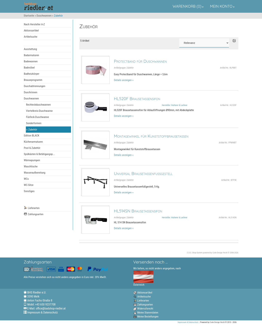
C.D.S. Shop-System (195, 252)
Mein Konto (221, 6)
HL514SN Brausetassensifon (138, 211)
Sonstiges (29, 191)
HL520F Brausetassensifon (137, 98)
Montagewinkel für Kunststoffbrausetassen (151, 136)
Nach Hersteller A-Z (34, 24)
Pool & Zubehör (32, 148)
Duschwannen (44, 15)
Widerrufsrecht (143, 308)
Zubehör (32, 129)
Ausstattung (30, 49)
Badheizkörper (31, 73)
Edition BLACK (31, 135)
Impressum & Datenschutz (42, 312)
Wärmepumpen (32, 160)
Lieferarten (31, 208)
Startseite (29, 15)
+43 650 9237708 (45, 304)
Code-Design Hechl (220, 252)
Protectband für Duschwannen (140, 61)
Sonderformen (33, 123)
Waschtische (30, 166)
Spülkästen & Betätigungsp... (39, 154)
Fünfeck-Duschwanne (37, 117)
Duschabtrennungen (34, 86)
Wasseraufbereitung (34, 172)
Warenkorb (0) (187, 6)
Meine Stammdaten (145, 312)
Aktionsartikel (31, 30)
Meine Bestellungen (145, 316)
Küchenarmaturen (33, 141)
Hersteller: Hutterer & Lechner (174, 105)
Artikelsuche (30, 36)
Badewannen (31, 61)
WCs (26, 178)
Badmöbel (29, 67)
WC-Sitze (28, 185)
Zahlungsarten (33, 214)
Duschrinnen (30, 92)
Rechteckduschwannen (38, 104)
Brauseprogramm (33, 80)
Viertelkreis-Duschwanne (39, 110)
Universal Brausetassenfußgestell (143, 173)
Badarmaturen (31, 55)
